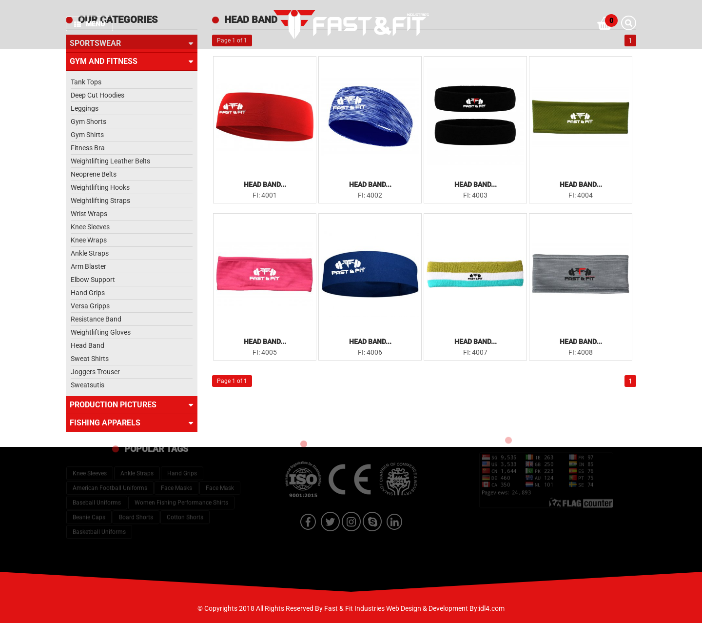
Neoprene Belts (94, 174)
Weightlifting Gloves (101, 332)
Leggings (84, 108)
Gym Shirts (87, 135)
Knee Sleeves (90, 227)
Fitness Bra (88, 148)
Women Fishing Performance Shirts (181, 482)
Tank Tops (86, 82)
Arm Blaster (88, 266)
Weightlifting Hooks (100, 187)
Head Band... (265, 184)
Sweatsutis (87, 385)
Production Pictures (132, 405)
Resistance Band (96, 319)
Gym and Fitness (132, 61)
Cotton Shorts (185, 496)
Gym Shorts (88, 121)
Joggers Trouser (95, 372)
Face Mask (220, 467)
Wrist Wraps (89, 214)
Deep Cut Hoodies (97, 95)
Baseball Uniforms (97, 482)
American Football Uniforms (110, 467)
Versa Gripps (90, 306)
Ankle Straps (90, 253)
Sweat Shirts (90, 358)
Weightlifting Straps (100, 200)
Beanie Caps (89, 496)
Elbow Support (93, 279)
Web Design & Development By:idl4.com (445, 608)
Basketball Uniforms (99, 511)
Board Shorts (136, 496)
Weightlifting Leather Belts (110, 161)
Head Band (87, 345)
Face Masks (176, 467)
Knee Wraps (89, 240)
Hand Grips (88, 293)
